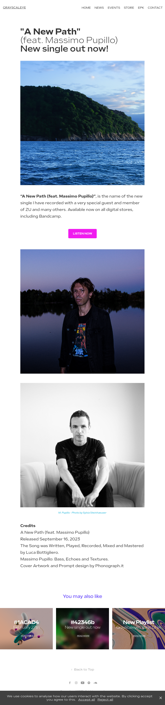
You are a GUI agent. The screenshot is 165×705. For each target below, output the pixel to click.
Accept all (86, 699)
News (99, 7)
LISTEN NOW (82, 233)
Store (129, 7)
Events (114, 7)
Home (86, 7)
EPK (141, 7)
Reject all (105, 699)
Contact (155, 7)
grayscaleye (14, 7)
